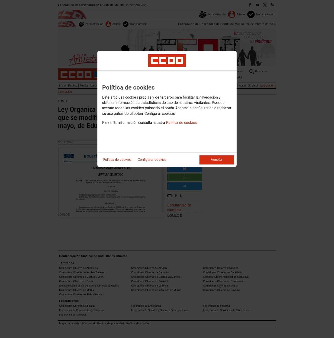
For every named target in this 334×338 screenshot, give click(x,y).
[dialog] (167, 109)
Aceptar (217, 160)
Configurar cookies (152, 160)
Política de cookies (181, 122)
